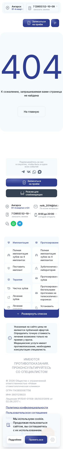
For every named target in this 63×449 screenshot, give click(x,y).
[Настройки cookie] (53, 440)
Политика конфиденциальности (27, 407)
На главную (31, 111)
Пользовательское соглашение (26, 412)
